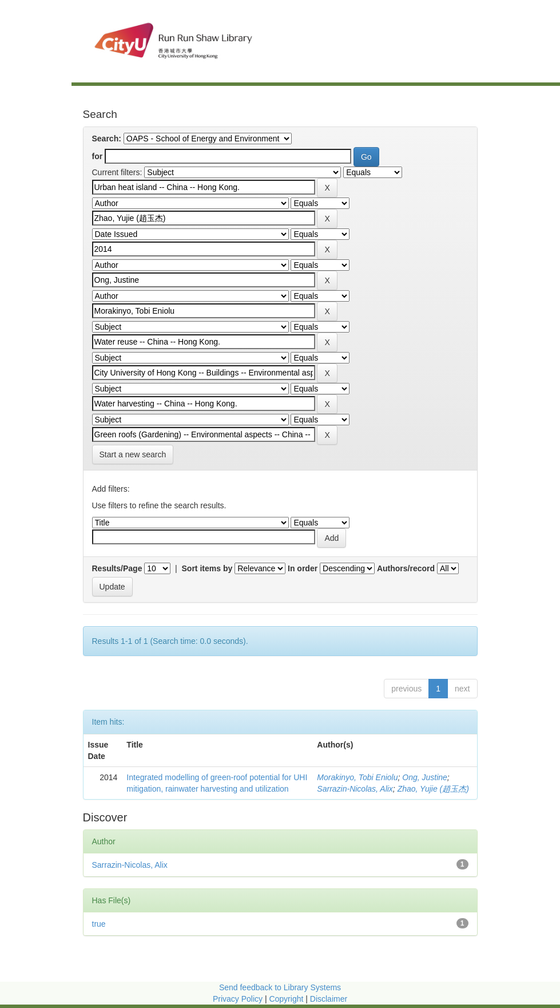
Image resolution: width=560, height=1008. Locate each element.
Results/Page (117, 568)
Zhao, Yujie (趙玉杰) (433, 788)
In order (302, 568)
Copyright (287, 998)
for (97, 156)
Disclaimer (328, 998)
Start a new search (133, 454)
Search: (106, 138)
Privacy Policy (238, 998)
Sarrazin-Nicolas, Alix (355, 788)
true (99, 923)
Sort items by (207, 568)
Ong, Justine (424, 777)
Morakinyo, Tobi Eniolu (357, 777)
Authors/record (406, 568)
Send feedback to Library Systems (280, 987)
